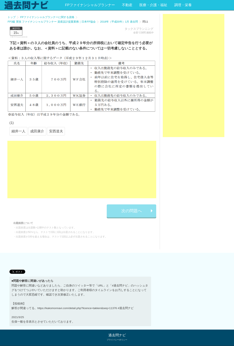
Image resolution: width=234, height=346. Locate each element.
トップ (12, 17)
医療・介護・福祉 (153, 5)
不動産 (127, 5)
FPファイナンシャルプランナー (90, 5)
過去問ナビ (117, 335)
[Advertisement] (81, 169)
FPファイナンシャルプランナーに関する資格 (47, 17)
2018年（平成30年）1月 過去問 (119, 21)
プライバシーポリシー (117, 340)
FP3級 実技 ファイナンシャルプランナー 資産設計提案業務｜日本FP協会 (51, 21)
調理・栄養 (183, 5)
